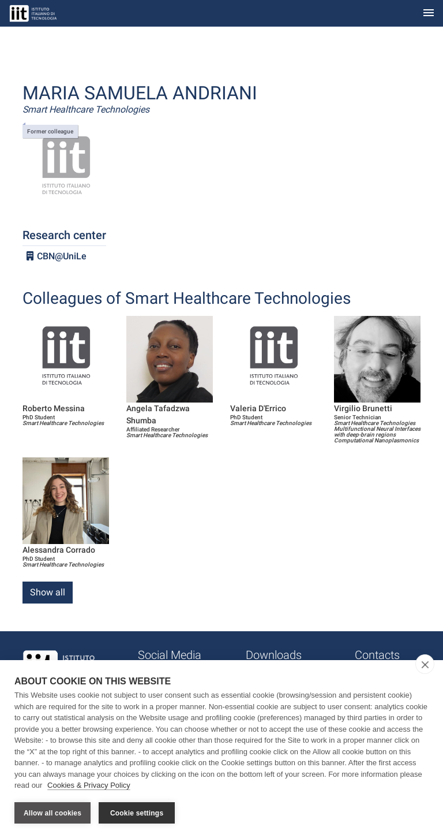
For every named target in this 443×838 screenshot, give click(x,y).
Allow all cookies (52, 813)
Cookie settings (136, 813)
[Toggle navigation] (428, 13)
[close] (424, 664)
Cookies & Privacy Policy (88, 785)
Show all (47, 592)
